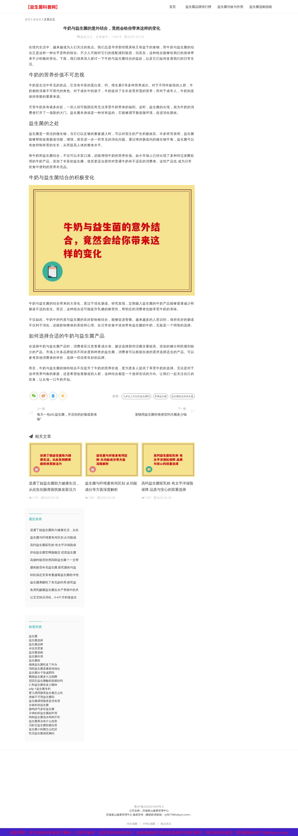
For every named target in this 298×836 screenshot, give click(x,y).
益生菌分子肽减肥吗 (41, 673)
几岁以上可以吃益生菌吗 (136, 396)
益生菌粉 (34, 660)
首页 (171, 6)
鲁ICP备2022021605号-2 (149, 806)
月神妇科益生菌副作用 (43, 713)
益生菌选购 (36, 652)
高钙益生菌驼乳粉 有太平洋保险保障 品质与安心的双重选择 (167, 486)
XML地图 (132, 824)
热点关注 (166, 824)
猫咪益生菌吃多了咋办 (43, 665)
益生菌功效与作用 (229, 6)
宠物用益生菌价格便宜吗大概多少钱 (161, 414)
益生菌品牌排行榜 (197, 6)
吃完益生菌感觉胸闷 (41, 733)
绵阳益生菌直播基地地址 (44, 669)
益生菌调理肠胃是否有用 (44, 701)
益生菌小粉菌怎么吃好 (43, 729)
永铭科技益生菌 (39, 705)
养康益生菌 (161, 396)
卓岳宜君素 (36, 648)
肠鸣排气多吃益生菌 (41, 709)
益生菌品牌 (36, 644)
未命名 (37, 19)
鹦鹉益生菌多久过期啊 (43, 677)
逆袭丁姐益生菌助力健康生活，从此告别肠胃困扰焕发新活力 (54, 486)
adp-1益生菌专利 (40, 689)
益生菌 (33, 636)
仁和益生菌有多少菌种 (43, 685)
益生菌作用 (36, 656)
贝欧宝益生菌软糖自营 (43, 725)
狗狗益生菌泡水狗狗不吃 (44, 717)
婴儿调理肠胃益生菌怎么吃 (46, 693)
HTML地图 (149, 824)
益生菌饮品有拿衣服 (182, 396)
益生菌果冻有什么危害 (43, 721)
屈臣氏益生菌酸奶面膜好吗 (46, 681)
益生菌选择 (36, 640)
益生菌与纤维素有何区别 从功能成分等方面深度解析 (111, 486)
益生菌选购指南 (259, 6)
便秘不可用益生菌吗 (41, 697)
